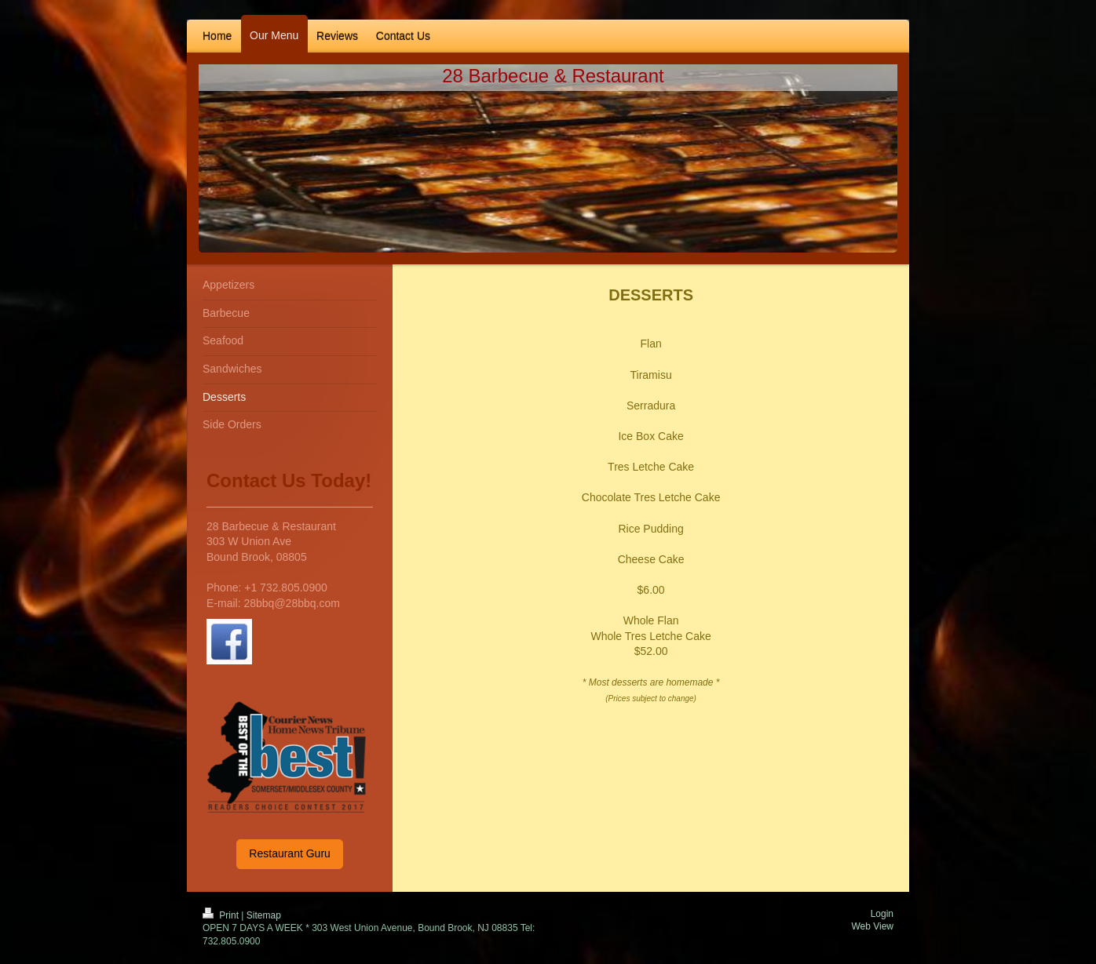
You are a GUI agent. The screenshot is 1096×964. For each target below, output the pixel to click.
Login (882, 913)
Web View (872, 926)
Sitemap (264, 915)
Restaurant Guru (290, 853)
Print (222, 915)
